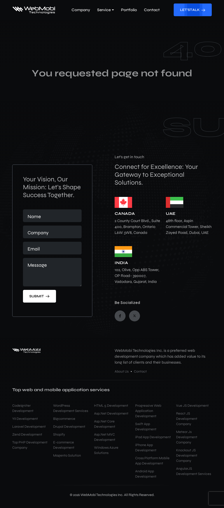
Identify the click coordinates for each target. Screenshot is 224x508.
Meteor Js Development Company (186, 437)
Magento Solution (67, 455)
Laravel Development (29, 426)
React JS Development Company (186, 418)
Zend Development (27, 434)
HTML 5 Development (111, 405)
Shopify (59, 434)
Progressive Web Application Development (148, 410)
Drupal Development (69, 426)
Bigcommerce (64, 419)
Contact (140, 371)
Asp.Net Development (111, 413)
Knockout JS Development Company (186, 455)
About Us (122, 371)
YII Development (25, 419)
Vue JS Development (192, 405)
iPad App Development (153, 437)
